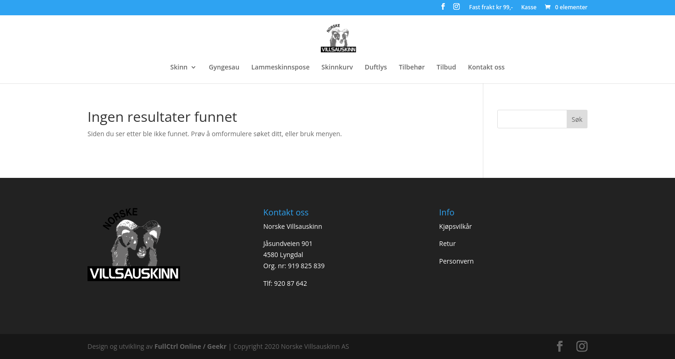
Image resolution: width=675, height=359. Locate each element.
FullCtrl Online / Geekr (191, 346)
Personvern (456, 261)
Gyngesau (224, 67)
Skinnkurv (337, 67)
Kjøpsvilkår (455, 226)
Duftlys (376, 67)
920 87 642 (290, 283)
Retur (447, 243)
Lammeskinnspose (280, 67)
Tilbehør (412, 67)
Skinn (179, 67)
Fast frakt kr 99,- (490, 8)
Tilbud (446, 67)
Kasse (529, 8)
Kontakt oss (486, 67)
